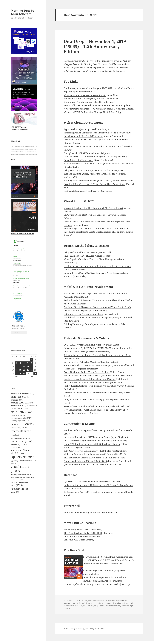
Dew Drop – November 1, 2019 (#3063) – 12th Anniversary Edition (95, 46)
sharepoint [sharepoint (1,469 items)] (20, 450)
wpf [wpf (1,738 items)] (17, 485)
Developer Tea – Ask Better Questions (82, 361)
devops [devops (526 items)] (14, 415)
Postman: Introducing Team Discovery (82, 190)
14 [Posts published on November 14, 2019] (28, 366)
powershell (90, 574)
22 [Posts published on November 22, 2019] (32, 370)
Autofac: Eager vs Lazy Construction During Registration (91, 228)
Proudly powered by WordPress (91, 628)
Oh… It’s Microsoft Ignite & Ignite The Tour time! (87, 440)
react (103, 584)
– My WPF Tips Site (19, 127)
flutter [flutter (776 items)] (15, 421)
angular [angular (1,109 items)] (17, 402)
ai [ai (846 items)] (27, 397)
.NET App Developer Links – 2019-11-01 (83, 533)
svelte (117, 584)
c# (97, 577)
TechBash (108, 67)
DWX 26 (15, 256)
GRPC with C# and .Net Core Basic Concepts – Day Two (90, 214)
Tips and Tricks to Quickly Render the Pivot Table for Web (92, 173)
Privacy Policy (69, 628)
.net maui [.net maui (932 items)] (28, 393)
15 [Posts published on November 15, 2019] (32, 366)
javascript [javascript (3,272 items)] (22, 424)
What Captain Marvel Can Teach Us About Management (91, 259)
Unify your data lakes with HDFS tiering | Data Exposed (91, 399)
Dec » (32, 377)
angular (110, 584)
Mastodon (5, 635)
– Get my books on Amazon (22, 233)
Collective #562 (71, 539)
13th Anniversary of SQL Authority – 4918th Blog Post (90, 450)
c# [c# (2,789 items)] (17, 412)
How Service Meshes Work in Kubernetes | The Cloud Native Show (96, 409)
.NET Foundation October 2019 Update (82, 457)
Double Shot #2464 (73, 536)
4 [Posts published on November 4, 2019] (16, 363)
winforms (81, 584)
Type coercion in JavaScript (77, 129)
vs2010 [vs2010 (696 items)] (15, 475)
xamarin (109, 577)
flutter (92, 577)
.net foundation (96, 580)
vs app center (93, 584)
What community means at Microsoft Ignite (85, 95)
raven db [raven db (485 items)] (24, 445)
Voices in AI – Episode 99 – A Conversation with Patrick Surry (93, 392)
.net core (108, 580)
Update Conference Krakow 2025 (21, 278)
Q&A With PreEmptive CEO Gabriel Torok (84, 464)
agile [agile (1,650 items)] (17, 396)
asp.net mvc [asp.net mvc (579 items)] (32, 406)
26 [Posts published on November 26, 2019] (20, 373)
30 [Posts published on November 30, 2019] (35, 373)
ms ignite (100, 603)
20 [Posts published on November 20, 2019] (24, 370)
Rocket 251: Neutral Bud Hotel (78, 385)
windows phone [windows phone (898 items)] (19, 482)
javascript (125, 584)
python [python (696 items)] (15, 445)
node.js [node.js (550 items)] (26, 438)
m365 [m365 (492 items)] (24, 428)
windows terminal (113, 606)
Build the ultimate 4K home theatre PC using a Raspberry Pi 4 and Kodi (98, 317)
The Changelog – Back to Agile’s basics (82, 375)
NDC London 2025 (17, 293)
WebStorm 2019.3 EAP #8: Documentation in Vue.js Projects (92, 146)
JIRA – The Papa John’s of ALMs (79, 255)
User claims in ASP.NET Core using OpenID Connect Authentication (96, 139)
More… (14, 159)
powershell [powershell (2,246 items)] (21, 441)
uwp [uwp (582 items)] (14, 463)
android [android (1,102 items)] (17, 400)
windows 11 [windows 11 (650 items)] (28, 477)
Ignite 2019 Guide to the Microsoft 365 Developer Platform (92, 444)
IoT (112, 570)
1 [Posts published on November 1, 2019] (31, 359)
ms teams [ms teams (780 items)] (16, 438)
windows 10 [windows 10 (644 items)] (16, 477)
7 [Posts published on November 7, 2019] (27, 363)
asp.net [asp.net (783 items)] (29, 403)
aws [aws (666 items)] (14, 408)
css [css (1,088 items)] (27, 412)
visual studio (104, 570)
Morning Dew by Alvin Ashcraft (22, 12)
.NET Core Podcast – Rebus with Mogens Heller (86, 382)
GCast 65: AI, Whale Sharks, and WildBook (84, 344)
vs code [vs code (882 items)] (25, 474)
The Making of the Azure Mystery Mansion (84, 98)
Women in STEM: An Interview (78, 112)
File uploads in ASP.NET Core (78, 153)
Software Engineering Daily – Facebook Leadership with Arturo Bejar (97, 355)
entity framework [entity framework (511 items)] (17, 418)
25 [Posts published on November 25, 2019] (16, 373)
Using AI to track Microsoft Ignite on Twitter (85, 170)
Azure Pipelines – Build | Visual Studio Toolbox (87, 372)
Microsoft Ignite (71, 67)
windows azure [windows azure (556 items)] (17, 480)
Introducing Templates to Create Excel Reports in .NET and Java (95, 231)
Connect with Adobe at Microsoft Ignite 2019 (85, 461)
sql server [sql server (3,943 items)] (23, 457)
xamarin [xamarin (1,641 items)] (19, 488)
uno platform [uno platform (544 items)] (30, 460)
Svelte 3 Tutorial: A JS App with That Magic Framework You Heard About (99, 163)
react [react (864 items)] (15, 447)
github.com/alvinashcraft (12, 639)
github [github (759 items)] (24, 421)
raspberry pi (120, 603)
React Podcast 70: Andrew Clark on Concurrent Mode (89, 406)
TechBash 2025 (17, 263)
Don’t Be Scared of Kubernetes (78, 160)
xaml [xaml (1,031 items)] (16, 492)
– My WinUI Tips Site (19, 130)
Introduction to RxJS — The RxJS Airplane (83, 136)
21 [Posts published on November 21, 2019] (28, 370)
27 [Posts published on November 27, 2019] (24, 373)
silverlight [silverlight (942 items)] (17, 453)
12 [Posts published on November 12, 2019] (20, 366)
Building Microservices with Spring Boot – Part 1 (87, 180)
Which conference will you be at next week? (85, 454)
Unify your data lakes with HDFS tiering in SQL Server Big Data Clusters (98, 485)
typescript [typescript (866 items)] (17, 460)
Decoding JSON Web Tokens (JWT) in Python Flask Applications (94, 184)
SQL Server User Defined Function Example (85, 481)
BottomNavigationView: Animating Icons (83, 314)
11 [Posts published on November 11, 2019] (16, 366)
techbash (118, 577)
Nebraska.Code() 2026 (18, 249)
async (101, 577)
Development (98, 600)
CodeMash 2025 (17, 298)
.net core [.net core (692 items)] (16, 394)
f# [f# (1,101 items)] (28, 418)
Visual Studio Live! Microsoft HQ (21, 271)
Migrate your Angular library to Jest (81, 102)
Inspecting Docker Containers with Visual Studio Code (90, 132)
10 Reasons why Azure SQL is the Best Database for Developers (94, 492)
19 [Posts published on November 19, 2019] (20, 370)
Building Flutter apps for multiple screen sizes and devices (92, 324)
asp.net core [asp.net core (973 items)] (18, 405)
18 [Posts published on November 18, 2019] (16, 370)
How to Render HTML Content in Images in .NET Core (90, 156)
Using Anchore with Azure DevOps (80, 252)
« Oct (16, 377)
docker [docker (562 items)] (22, 415)
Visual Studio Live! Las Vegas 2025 (21, 286)
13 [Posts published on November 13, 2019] (24, 366)
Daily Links (88, 600)
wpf (74, 584)
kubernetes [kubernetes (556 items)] (16, 428)
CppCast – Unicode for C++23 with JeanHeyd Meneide (90, 379)
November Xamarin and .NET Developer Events (87, 437)
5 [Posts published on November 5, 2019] (20, 363)
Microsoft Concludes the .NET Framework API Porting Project (93, 208)
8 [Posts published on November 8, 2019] (31, 363)
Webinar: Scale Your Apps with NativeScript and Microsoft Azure (95, 430)
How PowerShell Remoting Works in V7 (83, 512)
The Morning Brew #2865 (76, 529)
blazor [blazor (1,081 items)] (23, 408)
